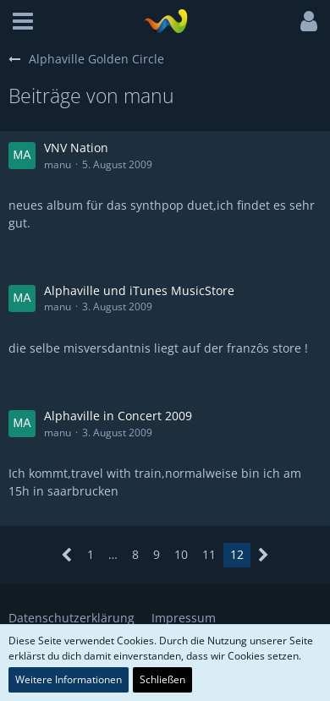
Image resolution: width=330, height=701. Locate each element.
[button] (22, 21)
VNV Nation (76, 148)
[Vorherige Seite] (67, 555)
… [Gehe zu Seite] (113, 554)
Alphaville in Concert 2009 (118, 416)
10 (181, 554)
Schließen (162, 679)
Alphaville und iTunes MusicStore (139, 290)
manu (57, 164)
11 (209, 554)
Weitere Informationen (68, 679)
